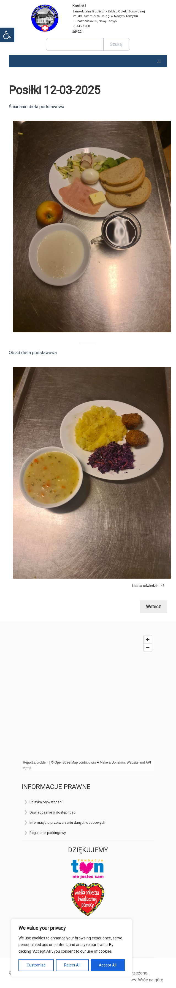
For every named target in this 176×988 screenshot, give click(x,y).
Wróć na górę (150, 979)
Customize (36, 965)
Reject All (72, 965)
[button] (7, 35)
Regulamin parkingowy (47, 833)
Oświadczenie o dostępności (52, 812)
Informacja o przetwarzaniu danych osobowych (67, 822)
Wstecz (153, 606)
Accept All (108, 965)
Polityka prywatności (45, 802)
